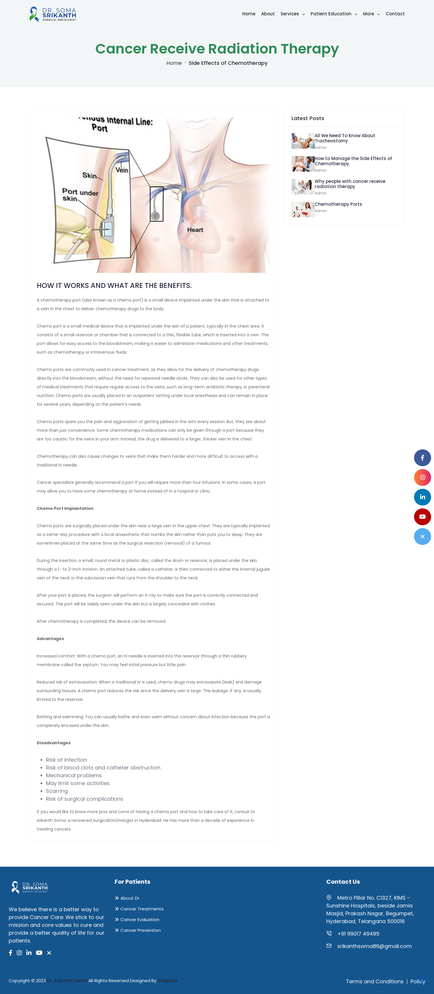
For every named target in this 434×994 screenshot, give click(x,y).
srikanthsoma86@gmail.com (374, 946)
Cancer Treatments (142, 909)
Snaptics (167, 981)
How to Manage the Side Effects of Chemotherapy (353, 161)
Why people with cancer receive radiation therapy (350, 184)
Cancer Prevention (140, 930)
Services (293, 14)
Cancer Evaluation (140, 919)
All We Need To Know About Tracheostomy (345, 138)
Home (248, 14)
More (371, 14)
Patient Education (334, 14)
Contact (395, 14)
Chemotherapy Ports (338, 204)
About (268, 14)
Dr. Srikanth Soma (67, 981)
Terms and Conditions (375, 981)
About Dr (129, 898)
